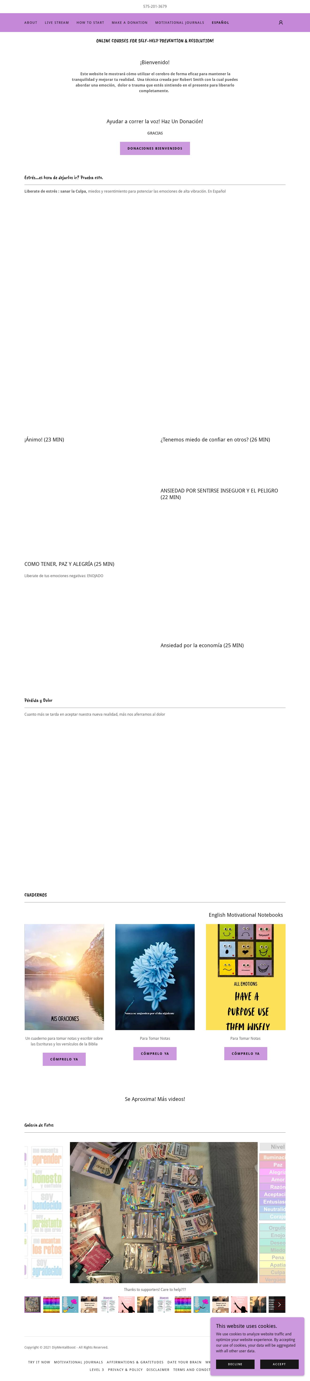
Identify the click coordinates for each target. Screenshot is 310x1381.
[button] (281, 22)
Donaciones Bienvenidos (155, 148)
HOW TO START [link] (90, 22)
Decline (235, 1364)
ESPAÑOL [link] (220, 22)
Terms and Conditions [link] (196, 1370)
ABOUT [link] (30, 22)
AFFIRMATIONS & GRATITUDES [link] (135, 1362)
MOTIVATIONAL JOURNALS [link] (179, 22)
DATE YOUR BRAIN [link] (184, 1362)
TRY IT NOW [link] (39, 1362)
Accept (279, 1364)
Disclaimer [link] (158, 1370)
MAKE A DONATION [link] (130, 22)
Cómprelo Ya (64, 1059)
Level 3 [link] (97, 1370)
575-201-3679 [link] (155, 6)
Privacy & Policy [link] (125, 1370)
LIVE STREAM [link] (57, 22)
